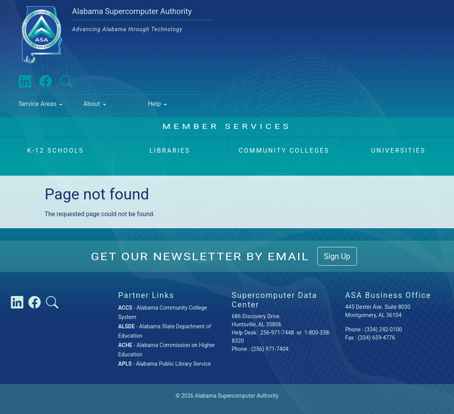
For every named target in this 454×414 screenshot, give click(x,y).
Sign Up (337, 256)
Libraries (169, 150)
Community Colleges (283, 150)
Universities (398, 150)
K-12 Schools (55, 150)
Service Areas (38, 103)
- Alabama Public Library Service (164, 364)
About (91, 103)
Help (154, 103)
